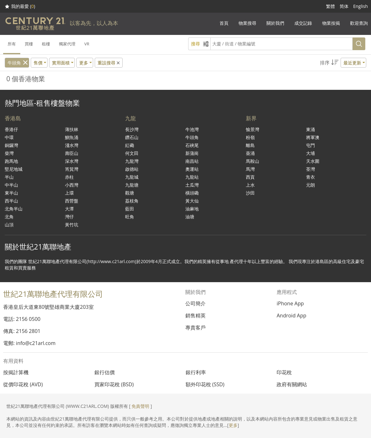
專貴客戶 (195, 327)
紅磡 (129, 145)
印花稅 (284, 372)
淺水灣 (71, 145)
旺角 (129, 217)
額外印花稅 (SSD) (205, 384)
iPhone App (290, 303)
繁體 (330, 6)
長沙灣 (131, 129)
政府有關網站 (292, 384)
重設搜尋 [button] (109, 63)
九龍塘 (131, 185)
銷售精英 (195, 315)
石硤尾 (192, 145)
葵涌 (250, 153)
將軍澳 (312, 137)
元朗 (310, 185)
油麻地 (192, 209)
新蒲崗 (192, 153)
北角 (9, 217)
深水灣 (71, 161)
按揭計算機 (16, 372)
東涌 (310, 129)
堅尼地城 (13, 169)
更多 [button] (83, 63)
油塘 (189, 217)
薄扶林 (71, 129)
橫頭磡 (192, 193)
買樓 (29, 44)
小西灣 (71, 185)
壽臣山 (71, 153)
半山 (9, 177)
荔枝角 (131, 201)
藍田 (129, 209)
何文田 (131, 153)
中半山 (11, 185)
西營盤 (71, 201)
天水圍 (312, 161)
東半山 (11, 193)
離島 (250, 145)
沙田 (250, 193)
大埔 (310, 153)
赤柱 (69, 177)
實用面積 (61, 63)
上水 (250, 185)
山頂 (9, 225)
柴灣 (9, 153)
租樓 (46, 44)
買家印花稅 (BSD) (114, 384)
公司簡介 (195, 303)
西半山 (11, 201)
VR (86, 44)
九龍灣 (131, 161)
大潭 (69, 209)
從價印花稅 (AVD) (23, 384)
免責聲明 (140, 406)
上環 (69, 193)
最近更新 (352, 63)
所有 (12, 44)
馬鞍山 (252, 161)
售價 (38, 63)
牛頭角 (14, 63)
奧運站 (192, 169)
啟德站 (131, 169)
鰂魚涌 (71, 137)
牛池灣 (192, 129)
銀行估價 (104, 372)
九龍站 (192, 177)
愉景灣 (252, 129)
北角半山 (13, 209)
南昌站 (192, 161)
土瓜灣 (192, 185)
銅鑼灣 (11, 145)
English (360, 6)
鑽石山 (131, 137)
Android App (291, 315)
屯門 (310, 145)
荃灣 (310, 169)
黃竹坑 (71, 225)
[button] (343, 63)
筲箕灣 (71, 169)
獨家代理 (67, 44)
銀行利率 (196, 372)
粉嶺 (250, 137)
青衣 (310, 177)
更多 (233, 425)
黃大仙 (192, 201)
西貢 (250, 177)
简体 (344, 6)
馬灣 (250, 169)
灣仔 (69, 217)
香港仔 (11, 129)
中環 (9, 137)
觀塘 (129, 193)
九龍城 (131, 177)
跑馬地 (11, 161)
